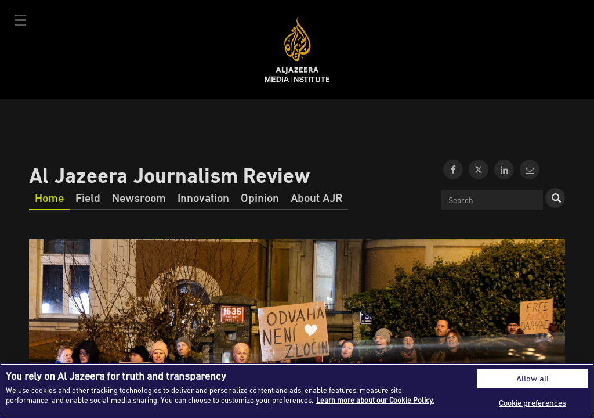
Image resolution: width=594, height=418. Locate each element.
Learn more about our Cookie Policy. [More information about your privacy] (375, 400)
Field (87, 197)
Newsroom (139, 197)
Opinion (260, 197)
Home (49, 197)
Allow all (532, 378)
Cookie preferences (532, 403)
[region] (297, 390)
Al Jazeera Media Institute (297, 50)
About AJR (316, 197)
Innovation (203, 197)
